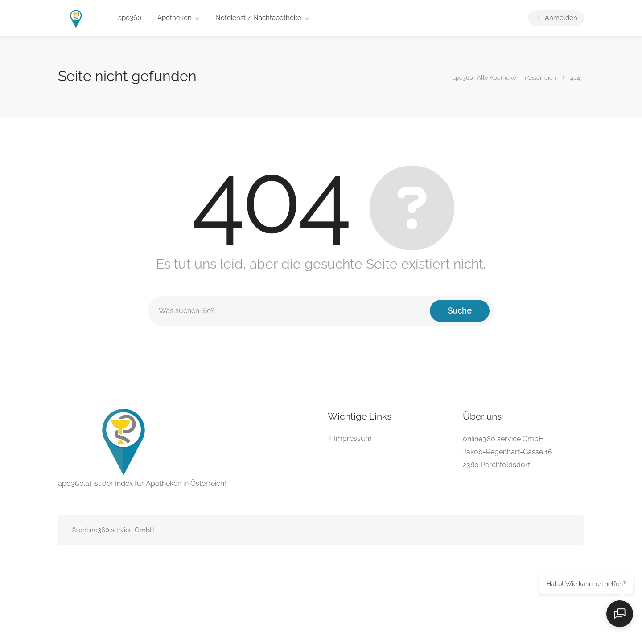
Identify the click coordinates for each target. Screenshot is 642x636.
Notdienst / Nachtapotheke (258, 18)
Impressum (353, 438)
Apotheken (174, 18)
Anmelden (556, 18)
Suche (460, 310)
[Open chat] (619, 613)
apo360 (129, 18)
